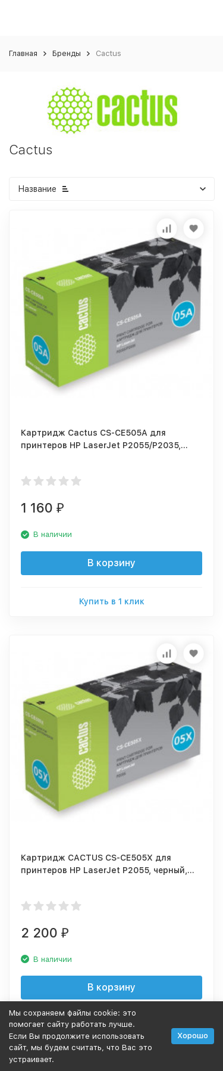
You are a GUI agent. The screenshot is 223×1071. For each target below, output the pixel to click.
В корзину (111, 563)
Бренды (66, 53)
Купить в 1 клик (112, 601)
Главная (23, 53)
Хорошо (192, 1035)
